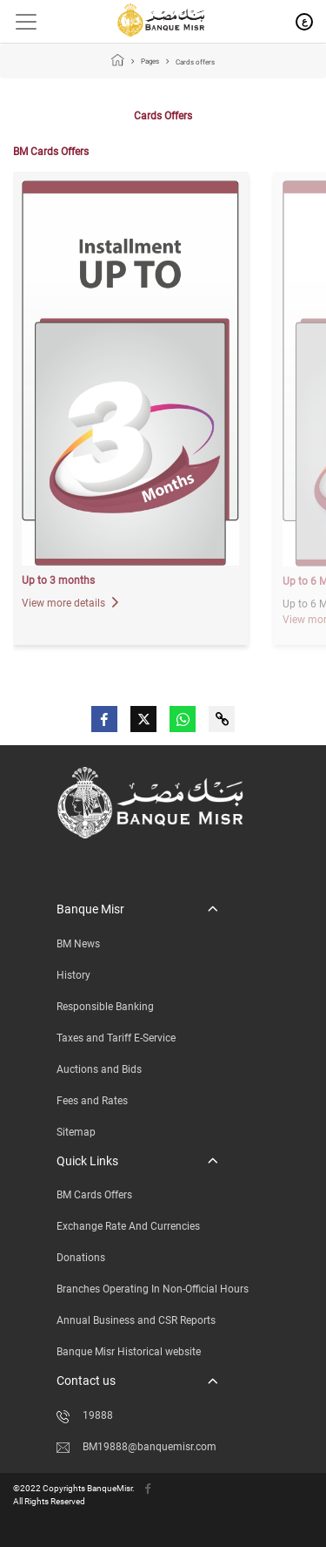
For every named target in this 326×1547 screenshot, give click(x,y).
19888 (85, 1415)
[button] (137, 909)
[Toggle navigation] (19, 22)
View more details (70, 603)
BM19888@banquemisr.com (136, 1447)
